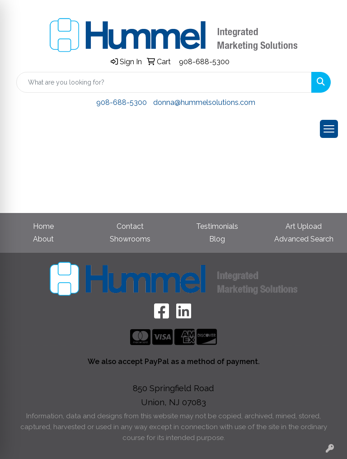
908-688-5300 (204, 61)
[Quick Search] (164, 82)
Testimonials (217, 226)
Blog (217, 239)
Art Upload (304, 226)
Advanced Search (303, 239)
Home (43, 226)
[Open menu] (329, 129)
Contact (130, 226)
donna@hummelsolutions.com (204, 102)
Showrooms (130, 239)
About (43, 239)
